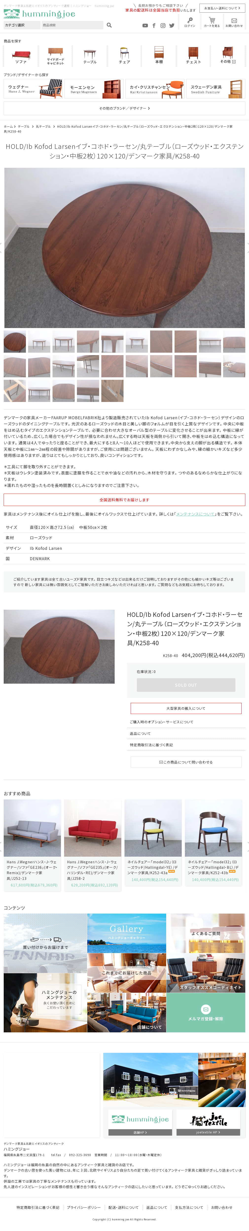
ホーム (8, 126)
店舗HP (139, 1132)
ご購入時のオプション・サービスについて (162, 721)
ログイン (190, 26)
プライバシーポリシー (84, 1207)
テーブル (24, 126)
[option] (124, 248)
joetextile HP (207, 1132)
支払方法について (189, 1207)
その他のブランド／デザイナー (123, 108)
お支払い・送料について (220, 8)
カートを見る (212, 26)
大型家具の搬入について (186, 708)
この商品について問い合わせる (186, 762)
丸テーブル (44, 126)
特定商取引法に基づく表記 (151, 744)
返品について (140, 733)
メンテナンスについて (195, 514)
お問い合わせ (234, 26)
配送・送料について (123, 1207)
